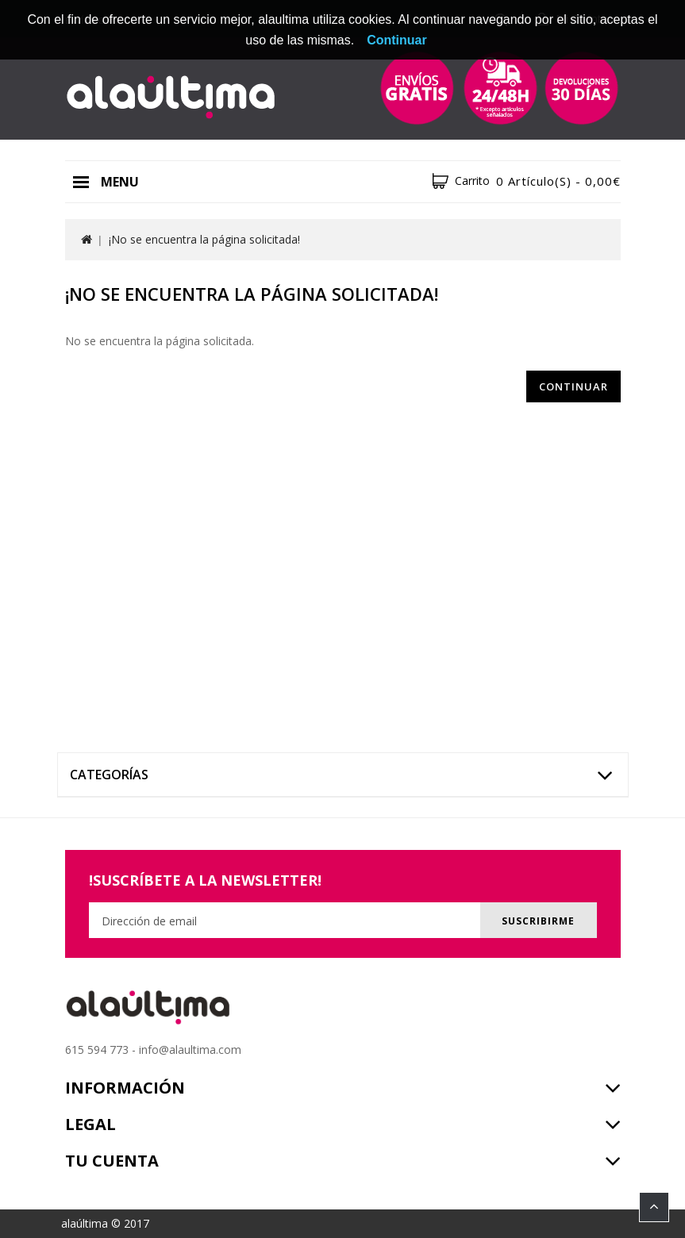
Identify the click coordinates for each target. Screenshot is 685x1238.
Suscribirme (535, 921)
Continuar (573, 386)
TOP (654, 1207)
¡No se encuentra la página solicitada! (204, 239)
